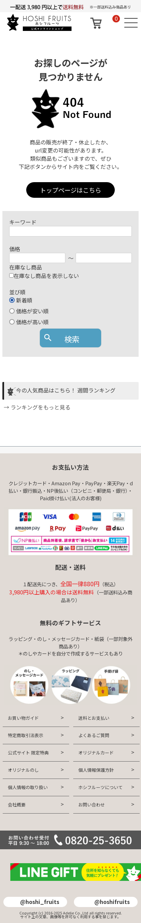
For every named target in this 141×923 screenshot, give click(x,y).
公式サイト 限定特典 (28, 752)
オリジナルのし (23, 770)
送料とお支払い (93, 718)
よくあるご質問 (93, 735)
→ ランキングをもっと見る (36, 407)
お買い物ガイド (23, 718)
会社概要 (17, 804)
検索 (71, 338)
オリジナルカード (96, 752)
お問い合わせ (91, 804)
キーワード (22, 222)
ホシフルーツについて (100, 787)
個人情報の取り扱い (28, 787)
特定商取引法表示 (25, 735)
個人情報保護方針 (96, 770)
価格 (14, 249)
